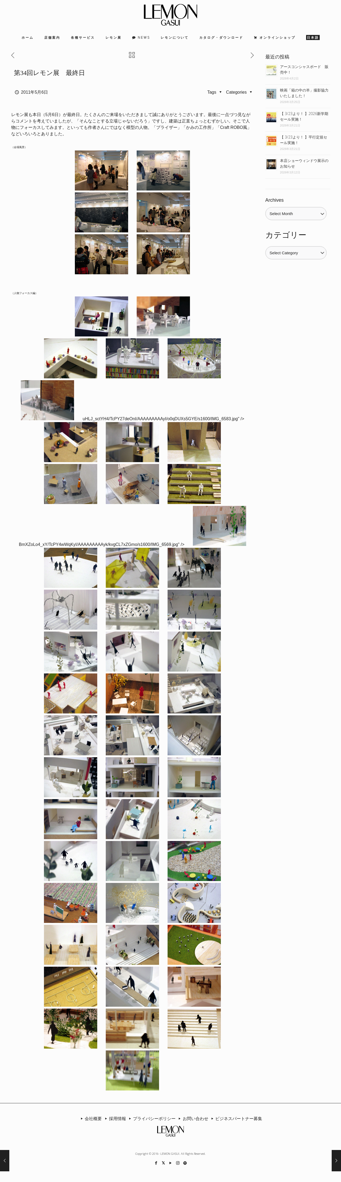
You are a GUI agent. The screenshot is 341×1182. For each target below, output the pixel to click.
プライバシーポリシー (151, 1118)
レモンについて (175, 37)
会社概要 (90, 1118)
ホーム (28, 37)
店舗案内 (52, 37)
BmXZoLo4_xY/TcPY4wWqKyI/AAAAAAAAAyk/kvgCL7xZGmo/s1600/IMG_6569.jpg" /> (101, 544)
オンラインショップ (277, 37)
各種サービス (83, 37)
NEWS (144, 37)
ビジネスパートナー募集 (235, 1118)
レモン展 (113, 37)
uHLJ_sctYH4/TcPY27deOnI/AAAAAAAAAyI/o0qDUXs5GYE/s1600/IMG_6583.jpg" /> (163, 419)
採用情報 (114, 1118)
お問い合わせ (192, 1118)
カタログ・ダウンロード (221, 37)
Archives (274, 200)
